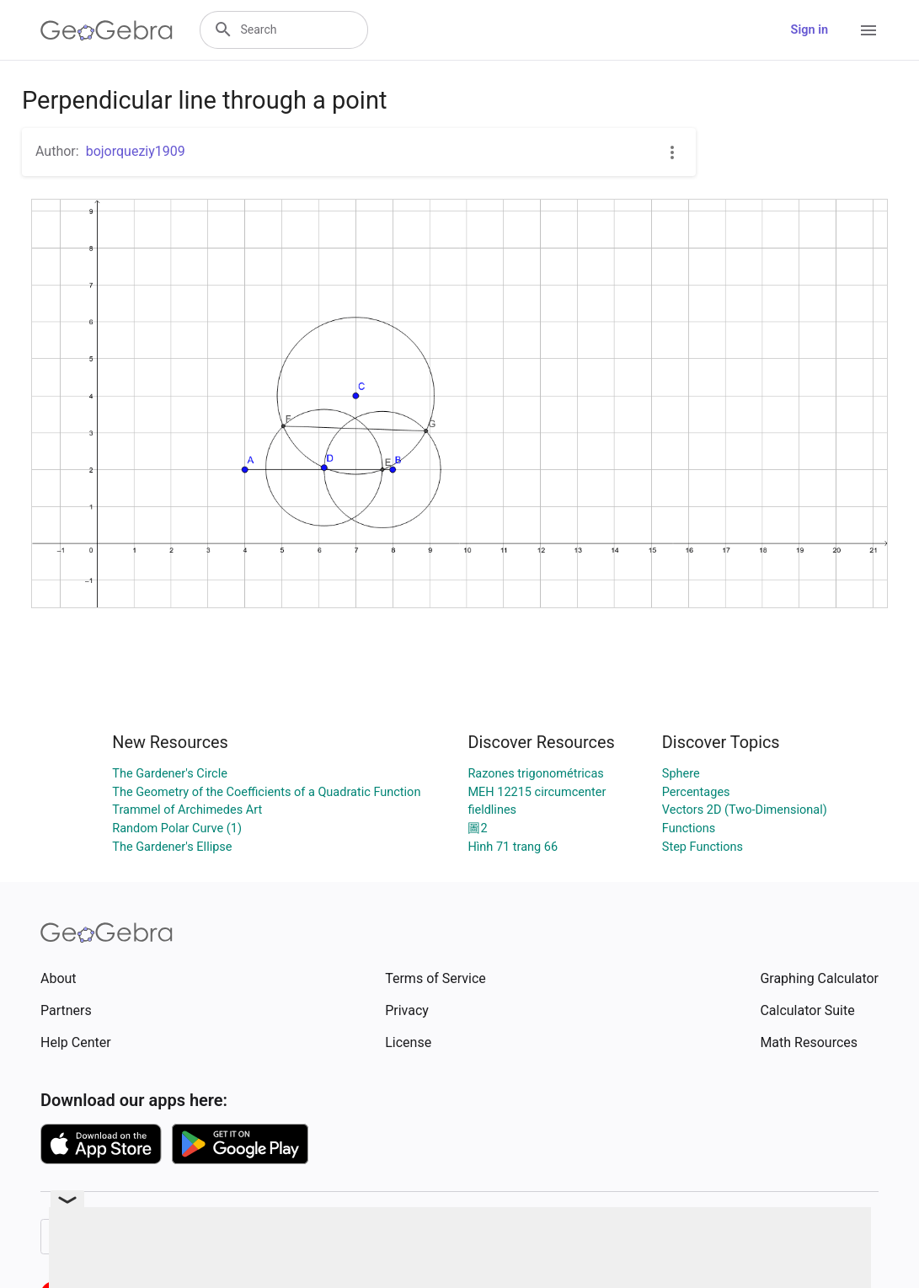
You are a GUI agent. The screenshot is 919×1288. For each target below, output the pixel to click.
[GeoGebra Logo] (106, 30)
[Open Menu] (868, 30)
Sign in (809, 30)
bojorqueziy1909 (135, 151)
